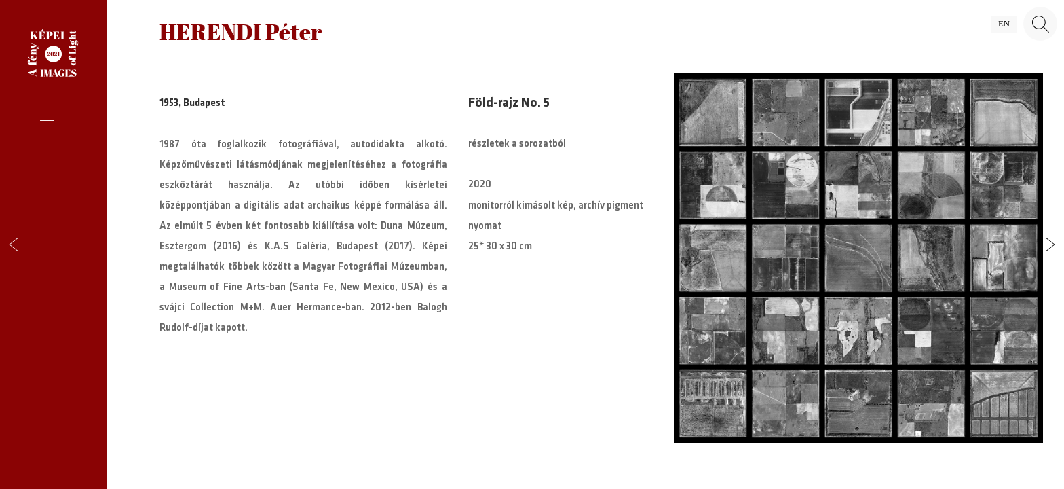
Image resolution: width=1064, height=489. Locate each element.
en (1004, 24)
